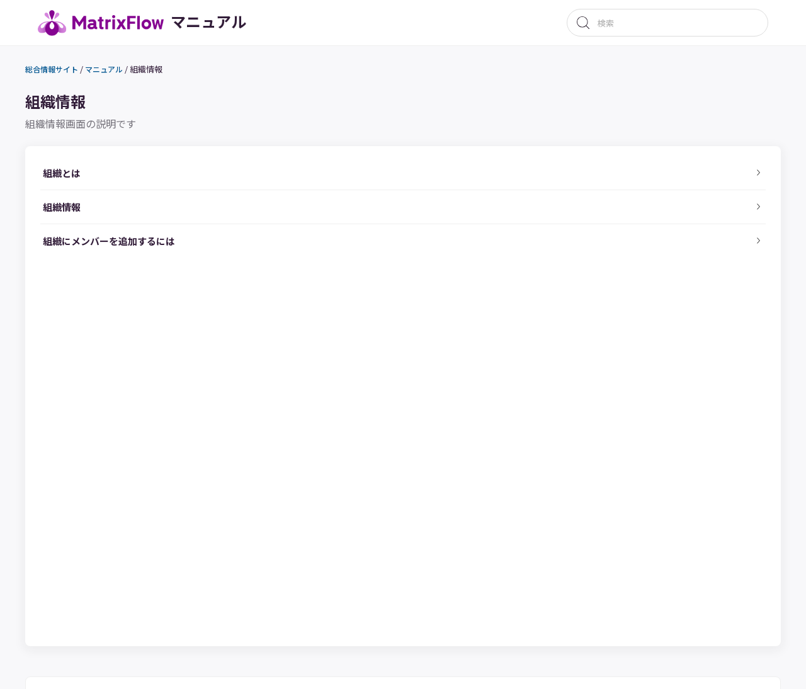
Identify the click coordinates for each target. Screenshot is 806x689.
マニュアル (122, 71)
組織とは (80, 181)
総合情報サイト (66, 71)
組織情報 (166, 71)
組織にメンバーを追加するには (137, 274)
